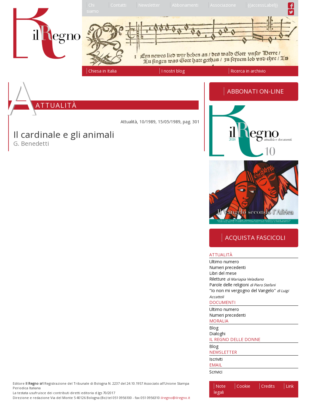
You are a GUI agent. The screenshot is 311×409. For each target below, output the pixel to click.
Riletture (236, 279)
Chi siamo (93, 8)
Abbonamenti (184, 5)
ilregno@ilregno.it (175, 397)
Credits (267, 386)
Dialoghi (217, 333)
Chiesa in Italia (102, 71)
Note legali (220, 389)
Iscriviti (216, 359)
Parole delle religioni (242, 285)
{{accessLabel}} (262, 5)
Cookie (242, 386)
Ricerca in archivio (247, 71)
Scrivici (215, 372)
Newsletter (148, 5)
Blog (213, 328)
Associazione (222, 5)
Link (289, 386)
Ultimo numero (224, 261)
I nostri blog (172, 71)
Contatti (117, 5)
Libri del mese (223, 273)
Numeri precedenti (227, 267)
